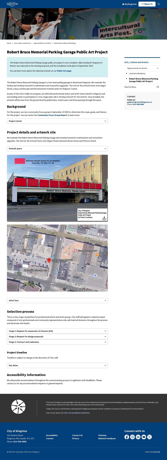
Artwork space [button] (15, 148)
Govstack (156, 452)
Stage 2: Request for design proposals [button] (26, 336)
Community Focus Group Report (52, 115)
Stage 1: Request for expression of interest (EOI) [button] (31, 331)
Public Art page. (64, 70)
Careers (49, 438)
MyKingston (129, 4)
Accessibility (52, 435)
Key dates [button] (13, 365)
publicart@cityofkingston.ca (139, 102)
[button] (57, 188)
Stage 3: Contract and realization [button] (24, 342)
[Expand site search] (158, 4)
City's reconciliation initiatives (77, 413)
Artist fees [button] (14, 300)
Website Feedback (107, 438)
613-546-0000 (19, 441)
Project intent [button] (15, 121)
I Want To (147, 4)
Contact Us (77, 435)
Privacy (75, 438)
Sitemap (102, 435)
